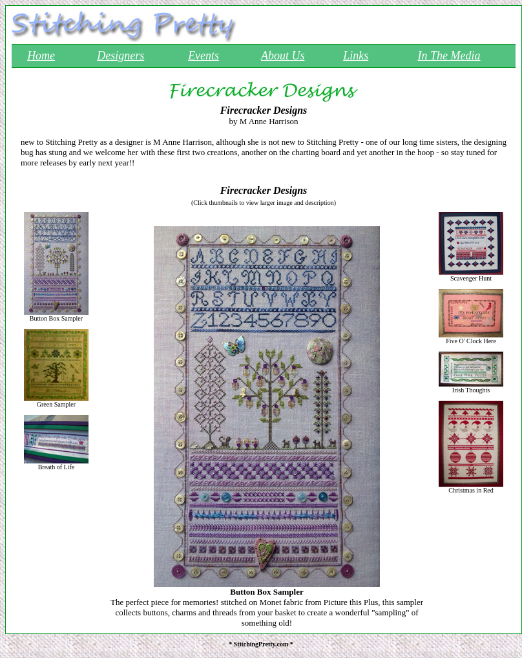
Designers (120, 55)
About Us (283, 55)
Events (203, 55)
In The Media (449, 55)
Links (355, 55)
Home (41, 55)
